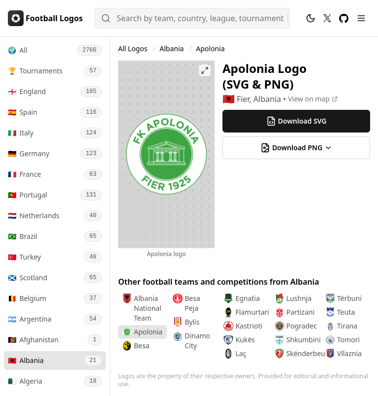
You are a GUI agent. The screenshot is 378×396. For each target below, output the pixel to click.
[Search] (192, 18)
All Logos (133, 48)
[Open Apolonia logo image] (166, 154)
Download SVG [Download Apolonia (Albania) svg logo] (296, 121)
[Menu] (361, 18)
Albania (172, 48)
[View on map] (313, 99)
